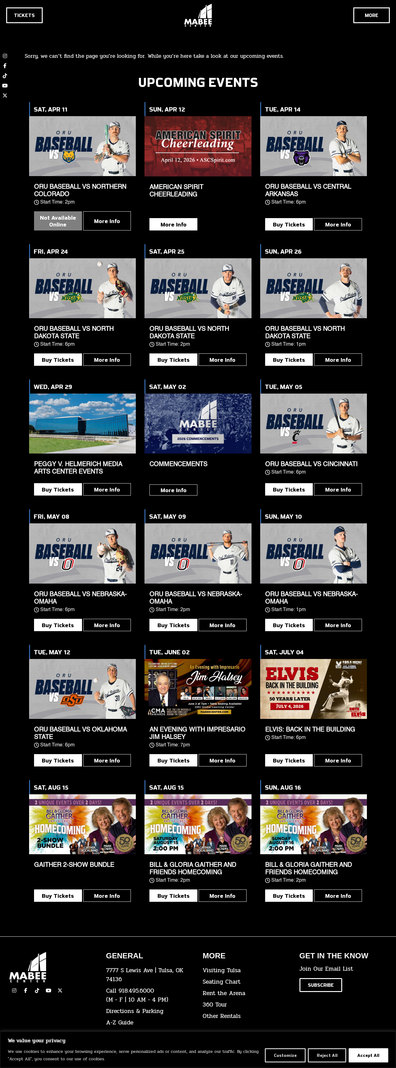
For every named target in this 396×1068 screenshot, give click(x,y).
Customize (282, 1055)
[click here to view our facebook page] (26, 990)
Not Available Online (58, 221)
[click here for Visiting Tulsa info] (246, 970)
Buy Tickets (289, 224)
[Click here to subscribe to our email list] (320, 985)
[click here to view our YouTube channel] (5, 86)
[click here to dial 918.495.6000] (150, 995)
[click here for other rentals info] (246, 1016)
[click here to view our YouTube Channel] (49, 990)
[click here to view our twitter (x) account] (5, 95)
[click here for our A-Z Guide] (150, 1022)
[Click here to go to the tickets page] (24, 15)
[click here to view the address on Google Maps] (150, 975)
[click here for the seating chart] (246, 981)
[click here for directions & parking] (150, 1011)
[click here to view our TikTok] (37, 990)
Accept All (368, 1055)
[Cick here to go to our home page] (53, 967)
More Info (107, 220)
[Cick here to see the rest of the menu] (371, 15)
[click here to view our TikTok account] (5, 76)
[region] (198, 1049)
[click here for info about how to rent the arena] (246, 993)
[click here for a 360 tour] (246, 1004)
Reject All (325, 1055)
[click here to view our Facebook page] (5, 66)
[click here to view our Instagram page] (14, 990)
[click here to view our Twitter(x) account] (60, 990)
